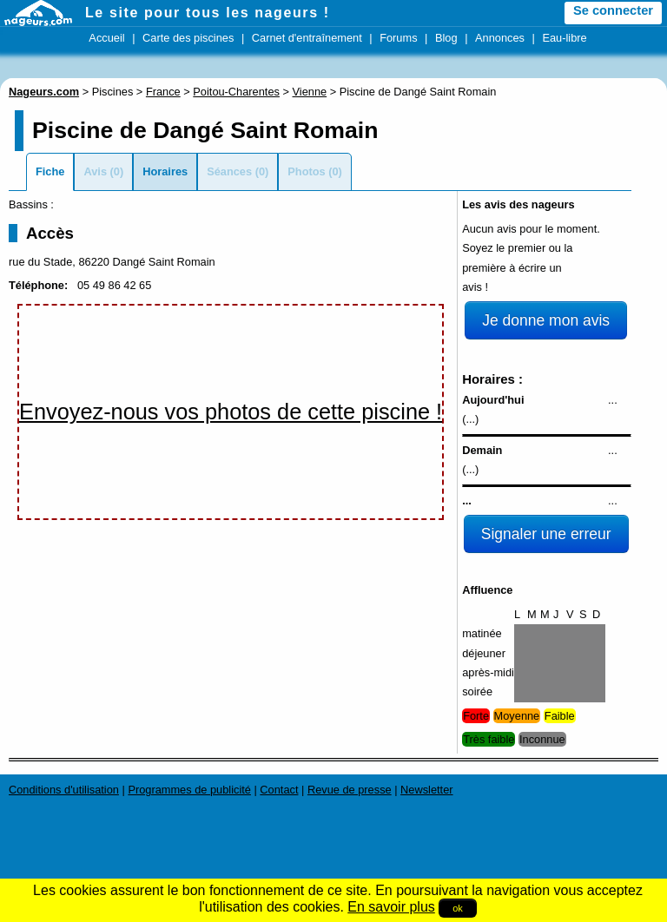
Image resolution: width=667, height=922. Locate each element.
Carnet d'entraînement (307, 37)
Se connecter (613, 10)
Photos (306, 171)
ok (457, 908)
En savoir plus (391, 906)
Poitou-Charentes (236, 91)
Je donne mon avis (546, 320)
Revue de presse (349, 789)
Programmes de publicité (189, 789)
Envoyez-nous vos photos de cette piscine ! (230, 411)
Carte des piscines (188, 37)
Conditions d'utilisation (64, 789)
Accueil (106, 37)
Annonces (500, 37)
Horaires (165, 171)
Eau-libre (564, 37)
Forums (398, 37)
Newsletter (426, 789)
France (163, 91)
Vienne (310, 91)
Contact (279, 789)
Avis (95, 171)
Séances (229, 171)
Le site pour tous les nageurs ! (207, 12)
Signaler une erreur (546, 534)
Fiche (50, 171)
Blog (446, 37)
